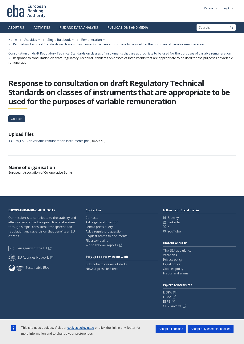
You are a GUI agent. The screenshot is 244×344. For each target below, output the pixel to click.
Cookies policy (173, 269)
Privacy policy (172, 259)
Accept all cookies (171, 328)
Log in (226, 8)
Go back (16, 119)
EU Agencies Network (28, 257)
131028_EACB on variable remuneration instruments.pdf (48, 141)
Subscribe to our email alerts (106, 264)
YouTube (174, 231)
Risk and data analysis (78, 27)
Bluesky (173, 218)
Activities (42, 27)
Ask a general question (102, 222)
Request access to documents (107, 236)
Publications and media (128, 27)
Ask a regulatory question (104, 231)
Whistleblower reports (102, 245)
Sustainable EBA (28, 267)
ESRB (166, 301)
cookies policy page (80, 327)
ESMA (167, 297)
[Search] (232, 27)
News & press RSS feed (102, 269)
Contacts (92, 218)
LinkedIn (174, 222)
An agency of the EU (27, 248)
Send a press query (99, 227)
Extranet (209, 8)
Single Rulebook (59, 40)
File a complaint (97, 240)
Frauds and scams (175, 273)
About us (16, 27)
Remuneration (91, 40)
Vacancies (170, 255)
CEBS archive (172, 306)
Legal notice (171, 264)
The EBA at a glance (177, 250)
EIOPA (167, 292)
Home (12, 40)
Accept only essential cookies (210, 328)
